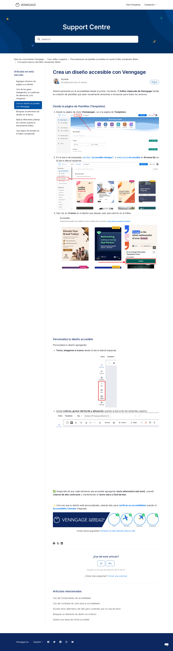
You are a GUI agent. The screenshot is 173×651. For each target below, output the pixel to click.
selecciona (128, 157)
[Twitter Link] (54, 642)
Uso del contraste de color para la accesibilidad (76, 603)
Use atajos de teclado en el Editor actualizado (27, 132)
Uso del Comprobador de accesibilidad (72, 598)
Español (38, 642)
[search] (86, 39)
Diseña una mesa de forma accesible (71, 619)
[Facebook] (54, 543)
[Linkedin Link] (60, 642)
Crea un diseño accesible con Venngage (28, 105)
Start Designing (133, 4)
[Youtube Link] (72, 642)
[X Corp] (58, 543)
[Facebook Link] (48, 642)
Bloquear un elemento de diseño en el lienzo (74, 614)
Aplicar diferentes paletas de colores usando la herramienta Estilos (28, 122)
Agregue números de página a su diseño (26, 83)
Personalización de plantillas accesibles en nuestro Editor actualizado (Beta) (104, 59)
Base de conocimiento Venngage (29, 59)
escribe (98, 157)
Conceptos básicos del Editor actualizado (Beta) (39, 62)
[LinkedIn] (62, 543)
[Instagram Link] (66, 642)
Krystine (65, 79)
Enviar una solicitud (117, 576)
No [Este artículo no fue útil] (110, 563)
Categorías (150, 4)
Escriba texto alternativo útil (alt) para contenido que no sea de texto (87, 608)
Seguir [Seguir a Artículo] (154, 82)
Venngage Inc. (22, 642)
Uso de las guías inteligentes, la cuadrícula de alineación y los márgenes (27, 94)
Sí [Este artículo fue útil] (101, 563)
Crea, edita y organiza (57, 59)
